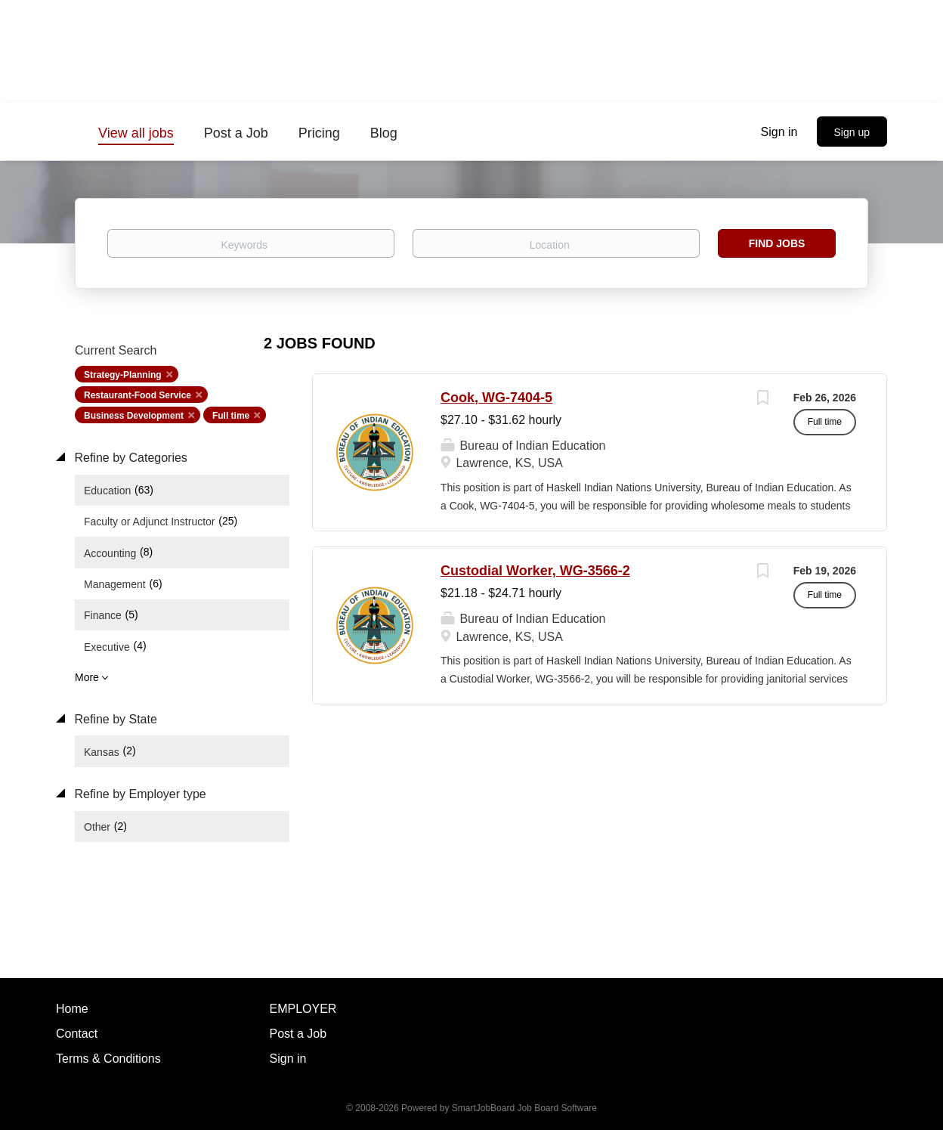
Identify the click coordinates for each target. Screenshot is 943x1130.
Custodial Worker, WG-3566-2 (535, 570)
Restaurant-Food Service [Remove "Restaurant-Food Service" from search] (137, 395)
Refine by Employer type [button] (138, 794)
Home (72, 1008)
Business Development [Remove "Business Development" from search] (134, 415)
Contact (76, 1033)
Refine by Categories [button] (129, 457)
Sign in (779, 131)
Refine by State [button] (114, 719)
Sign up (852, 132)
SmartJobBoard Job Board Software (524, 1108)
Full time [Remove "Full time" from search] (230, 415)
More (87, 677)
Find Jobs (777, 243)
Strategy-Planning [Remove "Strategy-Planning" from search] (123, 375)
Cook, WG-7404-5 (496, 397)
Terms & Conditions (108, 1058)
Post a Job (298, 1033)
